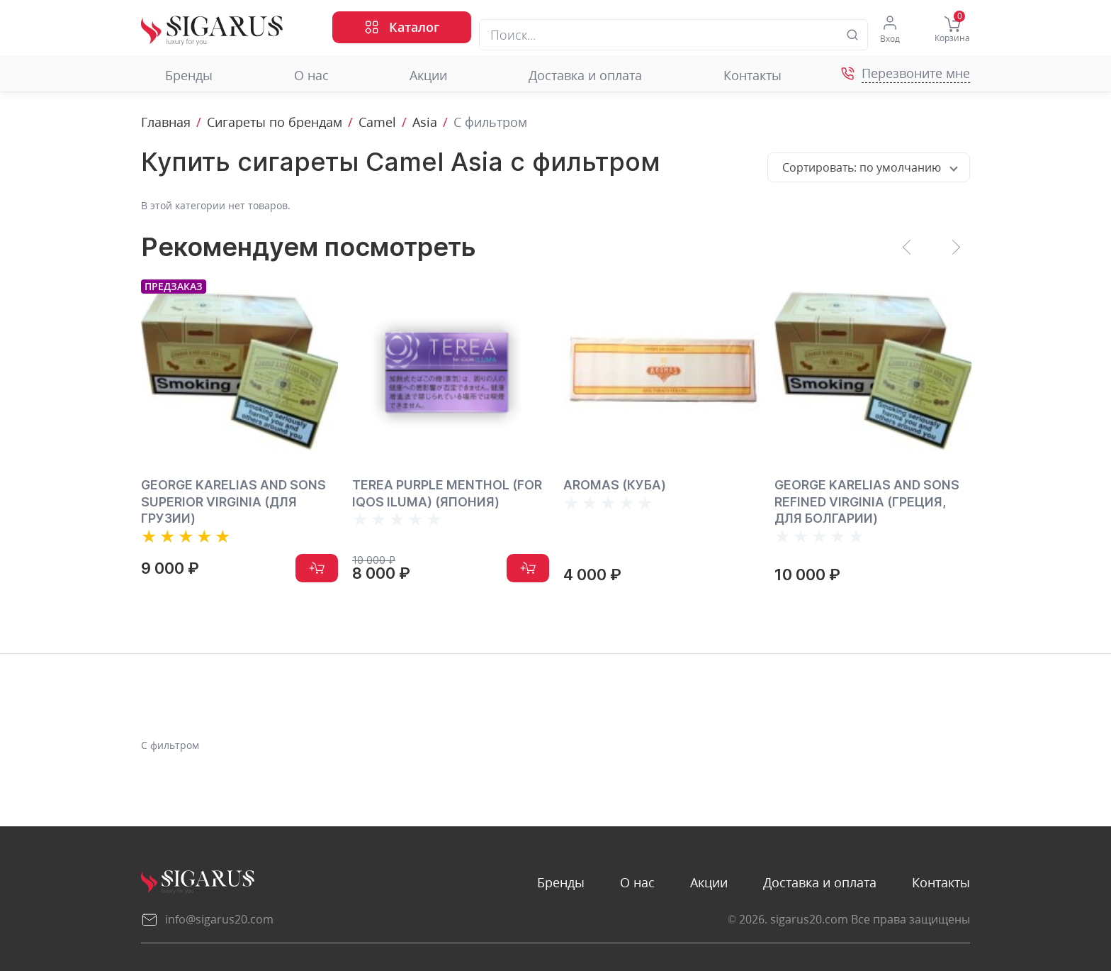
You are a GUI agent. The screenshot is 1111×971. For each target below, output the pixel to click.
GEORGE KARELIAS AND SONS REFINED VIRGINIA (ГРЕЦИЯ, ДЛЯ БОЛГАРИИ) (867, 501)
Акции (405, 75)
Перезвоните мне (916, 73)
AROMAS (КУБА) (615, 484)
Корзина (952, 30)
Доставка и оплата (561, 75)
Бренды (164, 75)
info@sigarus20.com (207, 919)
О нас (287, 75)
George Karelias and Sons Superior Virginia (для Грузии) (234, 501)
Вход (889, 29)
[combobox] (868, 167)
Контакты (728, 75)
